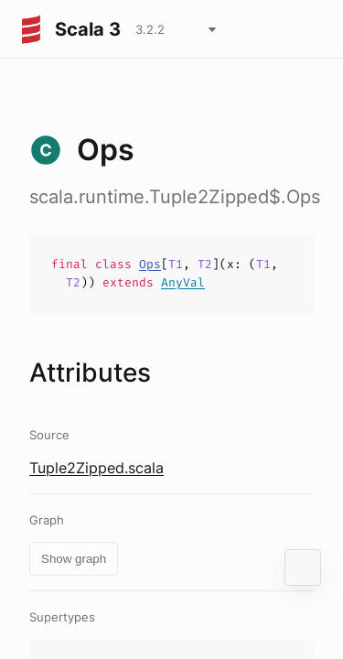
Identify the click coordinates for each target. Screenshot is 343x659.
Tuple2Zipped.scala (96, 468)
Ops (150, 264)
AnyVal (183, 282)
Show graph (73, 559)
